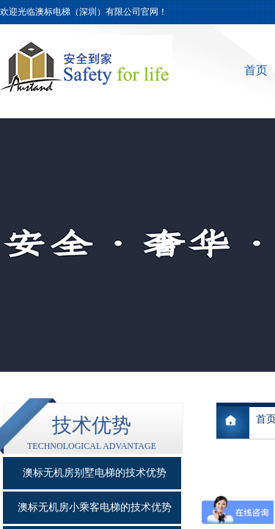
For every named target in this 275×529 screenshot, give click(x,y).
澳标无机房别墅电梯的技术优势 (94, 472)
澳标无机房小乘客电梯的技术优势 (95, 507)
